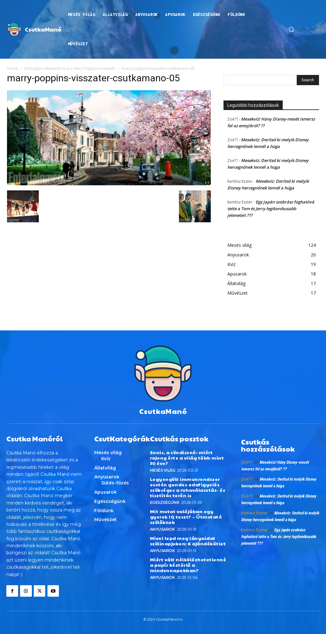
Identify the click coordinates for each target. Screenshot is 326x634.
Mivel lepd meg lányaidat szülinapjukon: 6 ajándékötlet (188, 540)
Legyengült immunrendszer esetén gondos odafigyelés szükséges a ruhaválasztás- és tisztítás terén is (187, 486)
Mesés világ (162, 470)
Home (12, 68)
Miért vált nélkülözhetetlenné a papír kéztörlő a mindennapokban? (187, 563)
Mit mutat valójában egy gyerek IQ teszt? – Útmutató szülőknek (184, 516)
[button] (291, 29)
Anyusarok (162, 528)
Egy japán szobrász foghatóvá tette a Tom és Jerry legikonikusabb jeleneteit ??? (270, 208)
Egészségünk (165, 501)
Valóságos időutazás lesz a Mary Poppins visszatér (69, 68)
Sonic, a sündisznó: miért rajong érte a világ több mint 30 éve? (186, 457)
